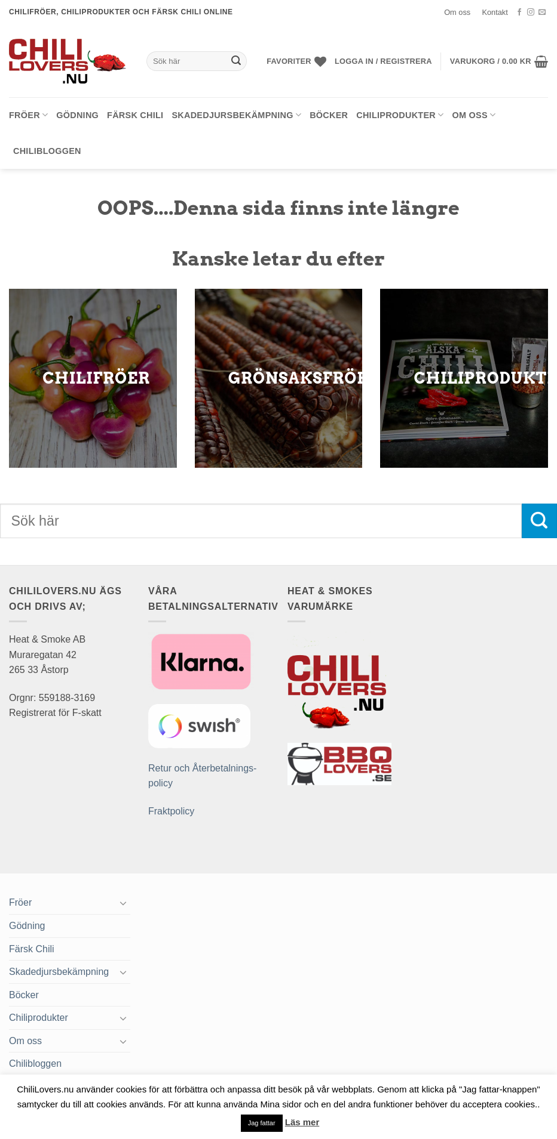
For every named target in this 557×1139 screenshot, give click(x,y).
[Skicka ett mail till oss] (542, 12)
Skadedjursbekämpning (236, 115)
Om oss (457, 12)
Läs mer (302, 1122)
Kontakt (494, 12)
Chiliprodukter (399, 115)
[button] (383, 61)
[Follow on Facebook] (519, 12)
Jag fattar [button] (262, 1122)
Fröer (28, 115)
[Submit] (236, 61)
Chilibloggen (47, 151)
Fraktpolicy (171, 811)
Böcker (329, 115)
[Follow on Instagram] (530, 12)
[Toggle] (123, 903)
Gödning (77, 115)
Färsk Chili (135, 115)
